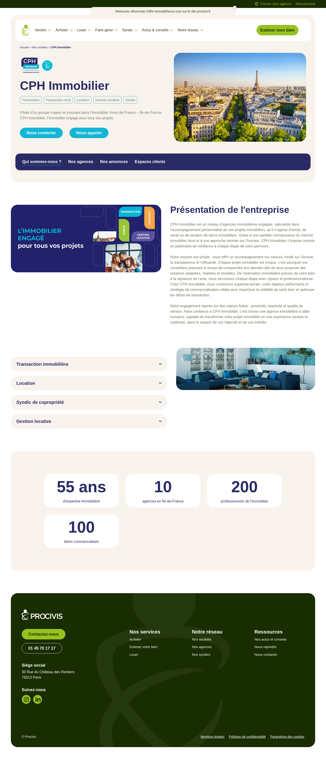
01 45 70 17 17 (41, 648)
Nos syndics (201, 654)
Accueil (24, 47)
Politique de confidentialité (247, 737)
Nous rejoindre (265, 647)
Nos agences (202, 647)
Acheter (135, 639)
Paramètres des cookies (287, 737)
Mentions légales (212, 737)
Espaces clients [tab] (150, 161)
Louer (133, 654)
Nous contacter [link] (41, 133)
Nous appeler (89, 133)
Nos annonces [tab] (114, 161)
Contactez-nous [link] (43, 634)
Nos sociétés (40, 47)
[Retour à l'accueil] (25, 30)
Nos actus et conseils (270, 639)
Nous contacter (265, 654)
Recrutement (305, 4)
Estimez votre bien (143, 647)
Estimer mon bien (277, 30)
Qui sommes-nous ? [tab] (41, 161)
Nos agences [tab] (80, 161)
